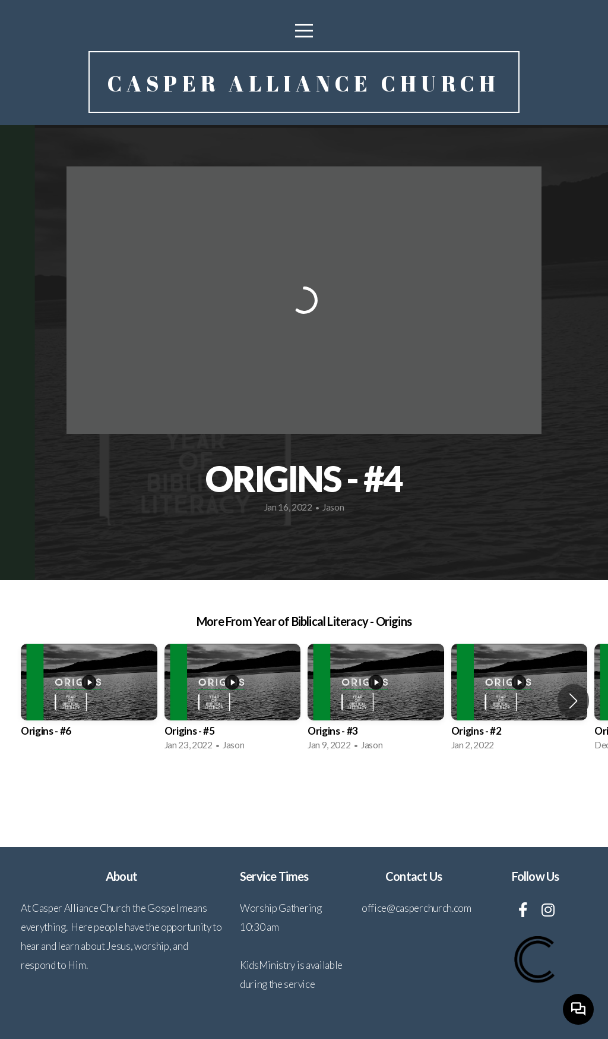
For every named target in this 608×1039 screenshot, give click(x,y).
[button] (573, 701)
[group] (89, 701)
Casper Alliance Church (303, 83)
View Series (303, 792)
